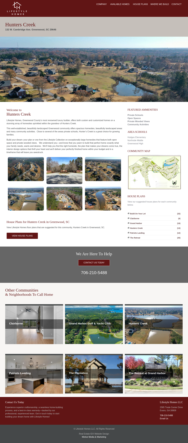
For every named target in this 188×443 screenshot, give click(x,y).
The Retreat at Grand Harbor (147, 373)
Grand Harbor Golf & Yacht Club (90, 323)
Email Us (164, 418)
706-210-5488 (94, 272)
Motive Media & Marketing (94, 437)
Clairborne (16, 323)
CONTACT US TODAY (94, 263)
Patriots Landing (20, 373)
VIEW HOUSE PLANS (22, 236)
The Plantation (78, 373)
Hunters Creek (138, 323)
